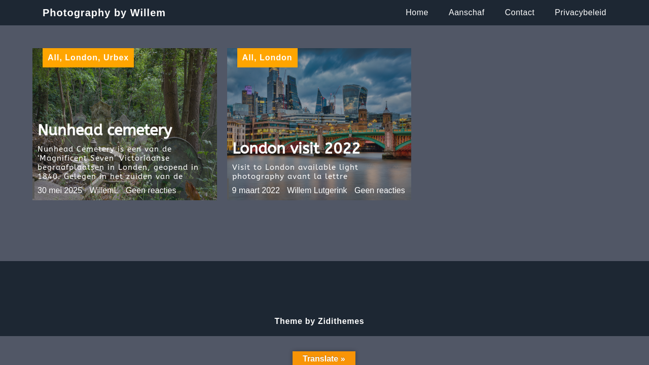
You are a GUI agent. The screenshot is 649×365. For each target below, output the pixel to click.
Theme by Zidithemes (320, 321)
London (81, 57)
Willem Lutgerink (317, 190)
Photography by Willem (104, 12)
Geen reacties (151, 190)
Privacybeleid (580, 12)
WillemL (104, 190)
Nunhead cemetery (105, 130)
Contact (520, 12)
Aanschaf (467, 12)
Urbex (116, 57)
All (53, 57)
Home (417, 12)
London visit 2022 (296, 148)
